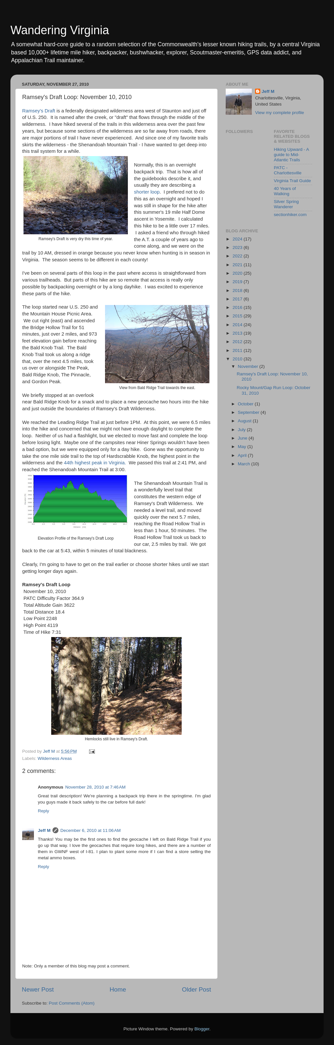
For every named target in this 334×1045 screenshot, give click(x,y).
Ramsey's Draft (39, 110)
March (244, 463)
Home (118, 989)
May (242, 446)
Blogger (201, 1028)
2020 (238, 273)
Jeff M (44, 830)
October (246, 403)
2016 (238, 307)
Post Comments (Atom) (72, 1003)
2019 (238, 281)
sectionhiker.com (290, 214)
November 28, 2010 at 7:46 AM (95, 787)
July (242, 429)
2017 (238, 299)
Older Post (196, 989)
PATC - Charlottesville (288, 170)
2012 (238, 341)
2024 (238, 239)
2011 (238, 350)
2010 (238, 358)
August (245, 420)
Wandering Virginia (59, 30)
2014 (238, 324)
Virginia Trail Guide (292, 180)
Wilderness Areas (55, 758)
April (243, 455)
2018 (238, 290)
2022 (238, 256)
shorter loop (146, 192)
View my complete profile (279, 112)
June (243, 438)
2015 (238, 315)
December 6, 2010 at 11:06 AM (90, 830)
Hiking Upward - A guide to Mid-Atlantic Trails (291, 154)
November (248, 366)
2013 (238, 333)
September (249, 412)
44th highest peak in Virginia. (95, 462)
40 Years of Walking (285, 191)
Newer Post (38, 989)
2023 (238, 247)
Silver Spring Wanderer (286, 204)
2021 (238, 264)
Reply (43, 810)
